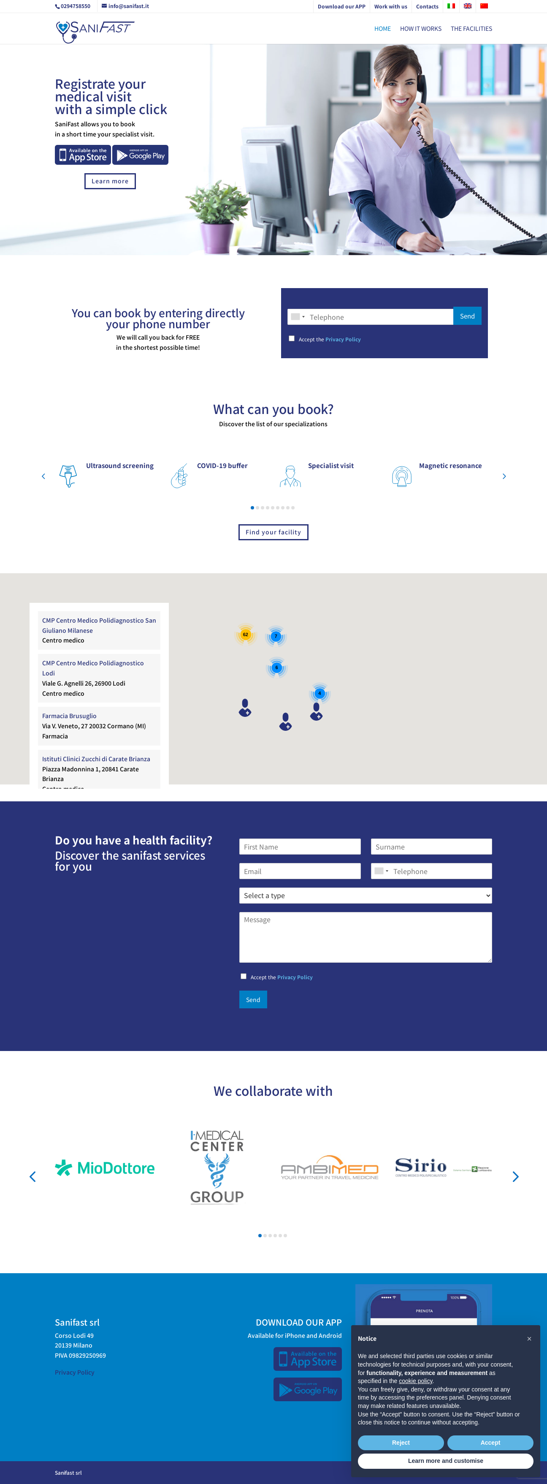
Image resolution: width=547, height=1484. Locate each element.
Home (382, 29)
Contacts (427, 6)
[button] (43, 476)
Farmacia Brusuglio (69, 715)
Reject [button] (401, 1442)
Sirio (396, 1179)
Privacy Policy (343, 339)
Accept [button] (491, 1442)
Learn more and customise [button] (445, 1460)
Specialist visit (331, 465)
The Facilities (471, 29)
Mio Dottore (64, 1177)
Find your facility (273, 532)
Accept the (330, 339)
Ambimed (288, 1183)
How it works (420, 29)
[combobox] (297, 316)
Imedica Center (189, 1210)
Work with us (390, 6)
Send (467, 315)
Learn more (110, 181)
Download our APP (342, 6)
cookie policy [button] (415, 1381)
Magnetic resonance (450, 465)
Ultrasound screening (120, 465)
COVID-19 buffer (222, 465)
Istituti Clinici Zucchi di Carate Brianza (96, 758)
